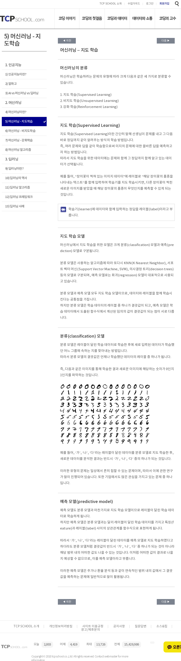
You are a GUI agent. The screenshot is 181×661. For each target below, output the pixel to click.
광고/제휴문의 (90, 629)
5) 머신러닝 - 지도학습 (19, 121)
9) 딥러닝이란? (14, 169)
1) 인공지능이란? (15, 74)
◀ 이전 (67, 40)
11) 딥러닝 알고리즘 (17, 187)
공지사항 (119, 626)
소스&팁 (161, 626)
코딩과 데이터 (117, 18)
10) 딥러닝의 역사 (16, 178)
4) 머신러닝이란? (15, 112)
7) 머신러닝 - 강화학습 (19, 140)
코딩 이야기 (67, 18)
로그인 (149, 4)
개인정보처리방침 (60, 626)
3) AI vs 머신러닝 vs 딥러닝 (22, 93)
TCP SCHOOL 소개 (111, 4)
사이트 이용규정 (92, 626)
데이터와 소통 (142, 18)
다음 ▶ (165, 40)
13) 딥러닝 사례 (14, 206)
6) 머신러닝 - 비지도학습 (20, 131)
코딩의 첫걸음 (92, 18)
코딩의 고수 (167, 18)
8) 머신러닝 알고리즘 (18, 150)
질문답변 (140, 626)
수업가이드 (134, 4)
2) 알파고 (11, 84)
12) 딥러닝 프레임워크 (19, 197)
